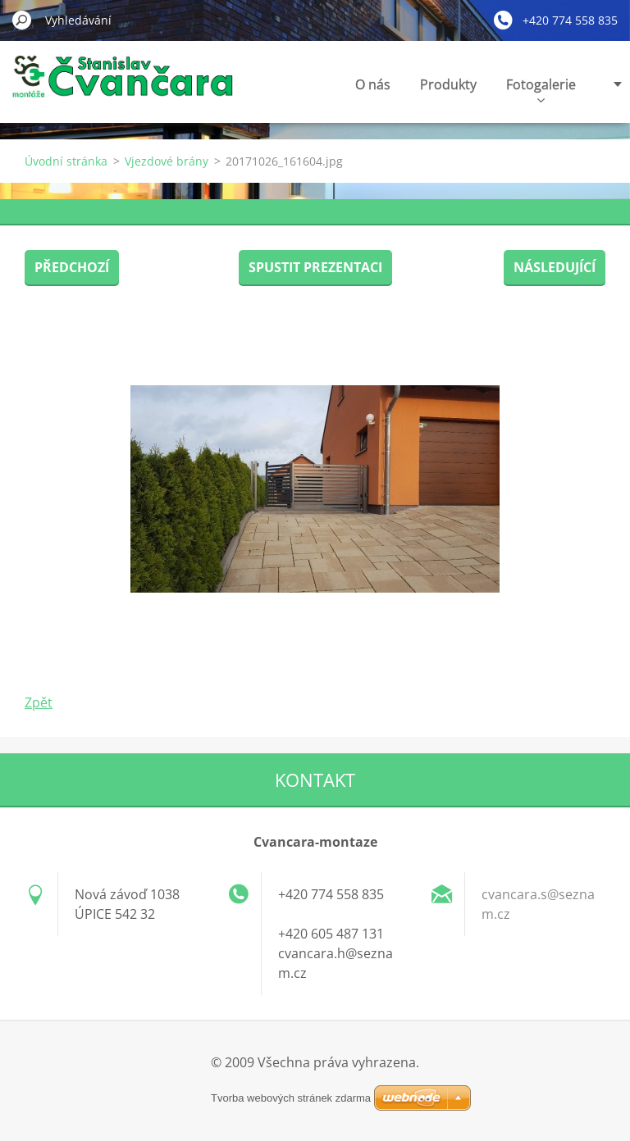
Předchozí (71, 267)
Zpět (38, 702)
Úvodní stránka (66, 161)
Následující (555, 267)
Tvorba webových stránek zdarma (291, 1098)
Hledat (22, 19)
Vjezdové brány (166, 161)
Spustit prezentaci (315, 267)
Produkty (448, 84)
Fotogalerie (541, 88)
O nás (372, 84)
